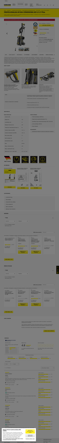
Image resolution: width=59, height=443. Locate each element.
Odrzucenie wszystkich (30, 436)
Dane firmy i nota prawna (11, 439)
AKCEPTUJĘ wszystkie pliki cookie (30, 431)
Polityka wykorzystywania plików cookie (13, 438)
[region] (19, 434)
